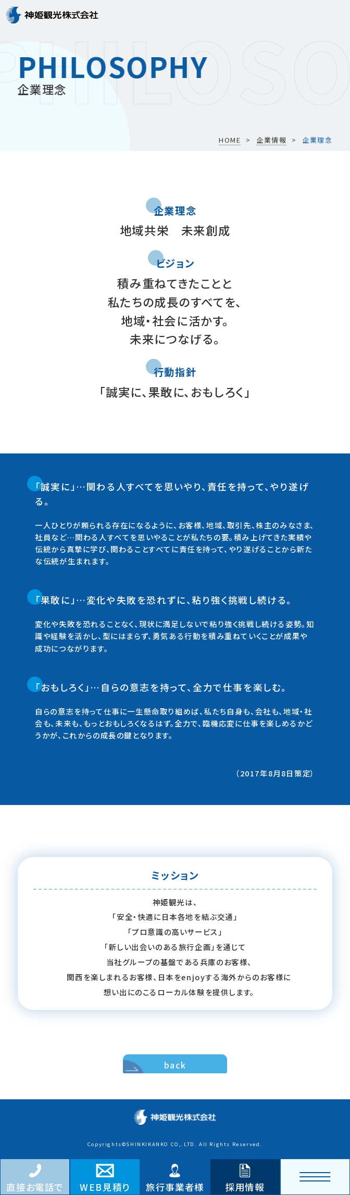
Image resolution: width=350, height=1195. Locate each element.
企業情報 (271, 140)
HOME (230, 140)
